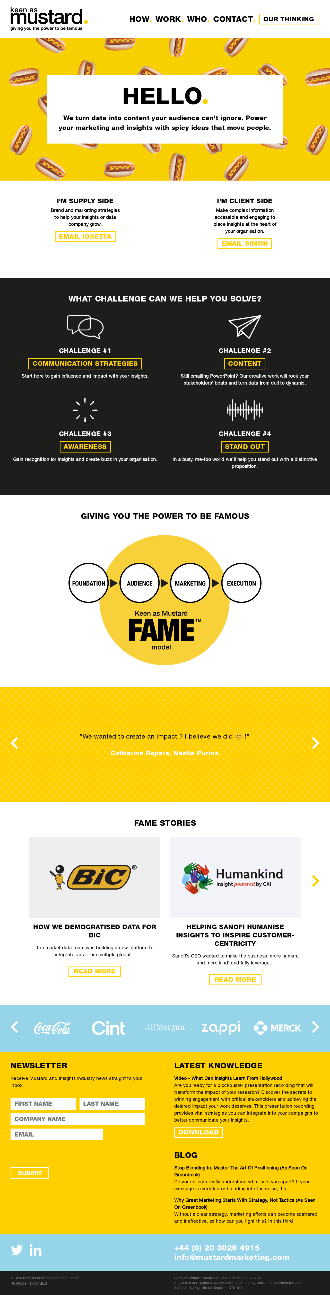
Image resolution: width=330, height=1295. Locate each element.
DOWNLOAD (198, 1132)
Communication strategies (85, 363)
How (139, 19)
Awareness (85, 446)
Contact (233, 19)
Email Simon (245, 243)
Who (197, 19)
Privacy (19, 1283)
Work (168, 19)
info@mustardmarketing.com (232, 1257)
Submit (30, 1172)
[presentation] (14, 742)
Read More (95, 971)
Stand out (245, 446)
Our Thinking (288, 19)
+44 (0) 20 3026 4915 (217, 1247)
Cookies (38, 1283)
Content (244, 363)
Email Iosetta (85, 236)
